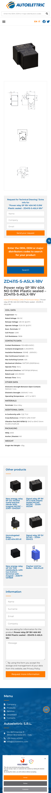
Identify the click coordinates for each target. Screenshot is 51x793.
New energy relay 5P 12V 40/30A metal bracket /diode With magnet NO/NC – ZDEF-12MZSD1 (14, 503)
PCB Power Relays (32, 300)
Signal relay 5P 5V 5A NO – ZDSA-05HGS (34, 537)
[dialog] (25, 774)
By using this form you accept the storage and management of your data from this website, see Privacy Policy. (24, 665)
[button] (3, 21)
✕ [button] (45, 759)
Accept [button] (25, 777)
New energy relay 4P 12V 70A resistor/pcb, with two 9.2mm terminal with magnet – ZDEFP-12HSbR (14, 572)
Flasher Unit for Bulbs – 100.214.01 (34, 567)
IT (39, 21)
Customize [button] (25, 789)
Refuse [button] (25, 783)
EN (35, 21)
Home (6, 300)
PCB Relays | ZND (17, 300)
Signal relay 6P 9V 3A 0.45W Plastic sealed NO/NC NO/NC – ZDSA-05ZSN (34, 502)
